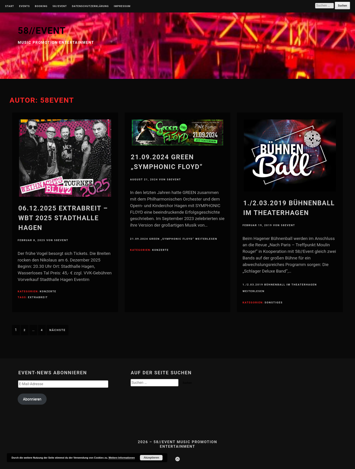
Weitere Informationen (121, 457)
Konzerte (48, 291)
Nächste (57, 330)
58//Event (60, 6)
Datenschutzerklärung (90, 6)
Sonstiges (274, 302)
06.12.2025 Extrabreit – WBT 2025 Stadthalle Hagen (63, 218)
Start (9, 6)
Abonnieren (32, 399)
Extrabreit (38, 297)
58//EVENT (42, 30)
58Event (61, 240)
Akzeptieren (151, 457)
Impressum (122, 6)
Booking (41, 6)
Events (24, 6)
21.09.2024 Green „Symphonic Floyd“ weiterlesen (173, 238)
